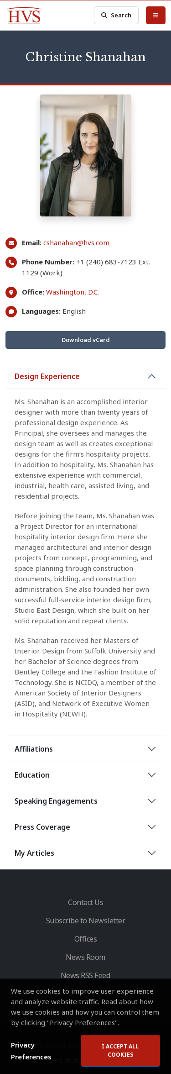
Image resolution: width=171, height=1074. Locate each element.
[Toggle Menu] (156, 15)
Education (32, 775)
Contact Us (85, 902)
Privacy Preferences (31, 1050)
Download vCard (86, 340)
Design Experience (47, 376)
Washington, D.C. (72, 291)
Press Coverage (42, 827)
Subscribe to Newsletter (85, 921)
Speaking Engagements (56, 801)
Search (116, 15)
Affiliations (34, 749)
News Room (85, 957)
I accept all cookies (120, 1050)
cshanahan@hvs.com (76, 242)
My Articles (34, 853)
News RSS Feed (86, 975)
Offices (85, 939)
